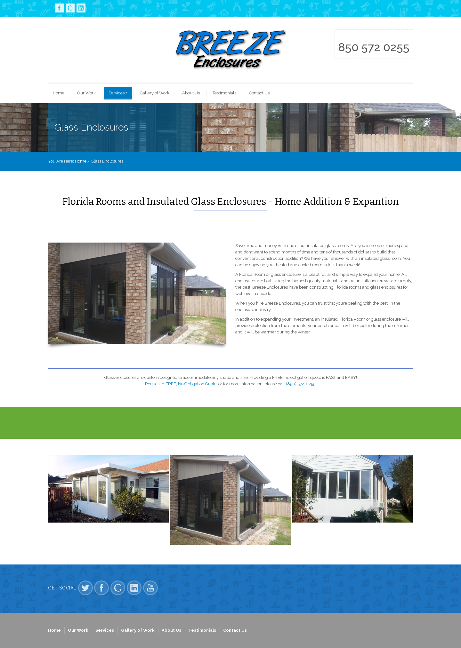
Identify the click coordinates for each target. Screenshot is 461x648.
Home (58, 93)
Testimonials (224, 93)
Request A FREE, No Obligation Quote (180, 383)
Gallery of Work (154, 93)
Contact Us (259, 93)
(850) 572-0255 (300, 383)
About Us (191, 93)
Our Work (86, 93)
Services (118, 93)
